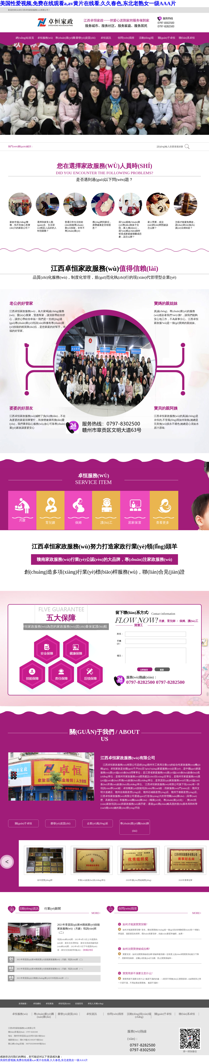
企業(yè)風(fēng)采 (97, 823)
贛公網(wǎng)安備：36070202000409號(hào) (27, 1044)
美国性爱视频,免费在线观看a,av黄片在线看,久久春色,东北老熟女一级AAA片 (88, 3)
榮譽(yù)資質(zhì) (86, 37)
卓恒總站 (37, 1003)
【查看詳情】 (88, 950)
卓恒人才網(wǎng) (95, 1003)
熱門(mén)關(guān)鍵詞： (20, 146)
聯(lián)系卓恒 (187, 37)
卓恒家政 (50, 1003)
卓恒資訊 (106, 37)
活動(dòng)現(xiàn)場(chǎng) (146, 41)
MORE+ (95, 913)
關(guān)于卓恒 (166, 37)
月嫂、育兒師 (167, 621)
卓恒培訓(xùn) (64, 1003)
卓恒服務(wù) (45, 37)
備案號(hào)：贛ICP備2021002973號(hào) (25, 1040)
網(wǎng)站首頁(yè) (25, 41)
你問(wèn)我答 (126, 37)
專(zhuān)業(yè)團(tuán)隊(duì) (65, 41)
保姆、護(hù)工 (188, 621)
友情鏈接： (23, 1003)
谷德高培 (79, 1003)
